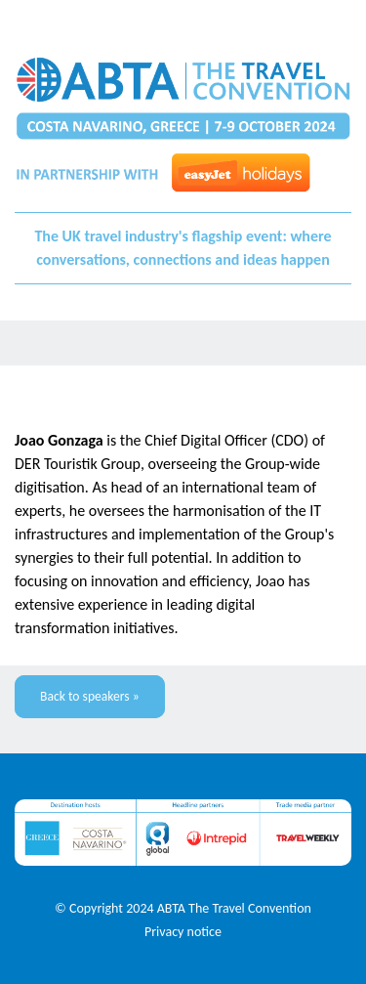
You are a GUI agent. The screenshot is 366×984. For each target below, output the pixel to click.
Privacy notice (183, 931)
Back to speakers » (90, 696)
